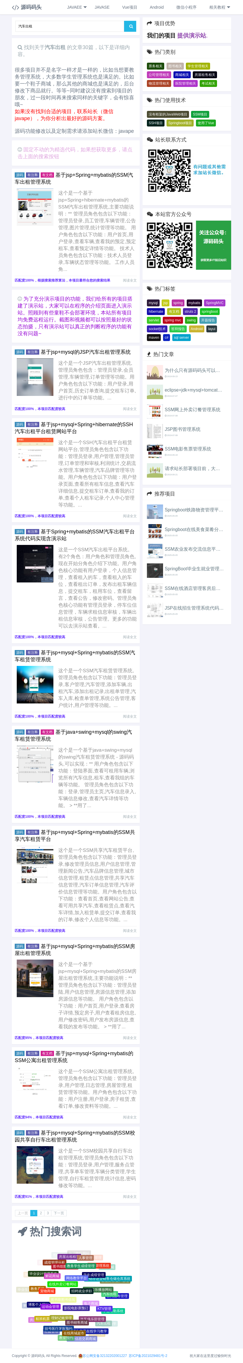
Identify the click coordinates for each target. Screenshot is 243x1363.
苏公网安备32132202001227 (105, 1356)
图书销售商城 (77, 1324)
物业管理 (95, 1258)
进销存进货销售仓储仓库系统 (107, 1280)
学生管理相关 (198, 66)
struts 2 (190, 312)
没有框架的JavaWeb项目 (168, 114)
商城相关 (182, 75)
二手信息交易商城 (82, 1339)
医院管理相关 (185, 83)
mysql (153, 303)
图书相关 (175, 66)
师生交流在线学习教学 (89, 1332)
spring (178, 303)
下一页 (59, 1213)
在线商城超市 (73, 1334)
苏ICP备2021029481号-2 (148, 1356)
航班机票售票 (46, 1320)
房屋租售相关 (205, 75)
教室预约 (66, 1338)
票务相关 (155, 66)
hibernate (156, 312)
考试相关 (208, 83)
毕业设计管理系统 (43, 1275)
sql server (181, 338)
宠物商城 (47, 1293)
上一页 (23, 1213)
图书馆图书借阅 (63, 1301)
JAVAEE (76, 7)
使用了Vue (206, 123)
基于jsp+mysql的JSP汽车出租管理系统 (86, 352)
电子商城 (91, 1305)
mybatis (194, 303)
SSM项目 (200, 114)
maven (154, 338)
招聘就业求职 (81, 1293)
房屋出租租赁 (69, 1258)
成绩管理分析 (54, 1263)
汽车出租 (110, 1295)
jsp (165, 303)
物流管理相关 (159, 83)
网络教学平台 (76, 1280)
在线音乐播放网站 (98, 1291)
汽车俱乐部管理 (92, 1320)
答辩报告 (178, 329)
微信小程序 (186, 7)
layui (211, 329)
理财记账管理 (61, 1319)
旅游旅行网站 (79, 1254)
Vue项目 (129, 7)
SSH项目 (156, 123)
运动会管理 (50, 1308)
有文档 (174, 312)
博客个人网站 (38, 1306)
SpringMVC (214, 303)
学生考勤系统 (113, 1312)
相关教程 (219, 7)
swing (191, 320)
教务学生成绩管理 (81, 1267)
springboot (210, 312)
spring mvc (173, 320)
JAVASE (102, 7)
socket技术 (157, 329)
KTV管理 (104, 1310)
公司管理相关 (159, 75)
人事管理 (85, 1259)
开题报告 (208, 320)
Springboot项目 (180, 123)
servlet (154, 320)
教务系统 (37, 1290)
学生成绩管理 (93, 1276)
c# (167, 338)
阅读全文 (130, 280)
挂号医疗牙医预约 (58, 1330)
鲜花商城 (52, 1278)
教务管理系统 (99, 1267)
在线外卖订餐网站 (62, 1286)
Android (156, 7)
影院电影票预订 (76, 1310)
